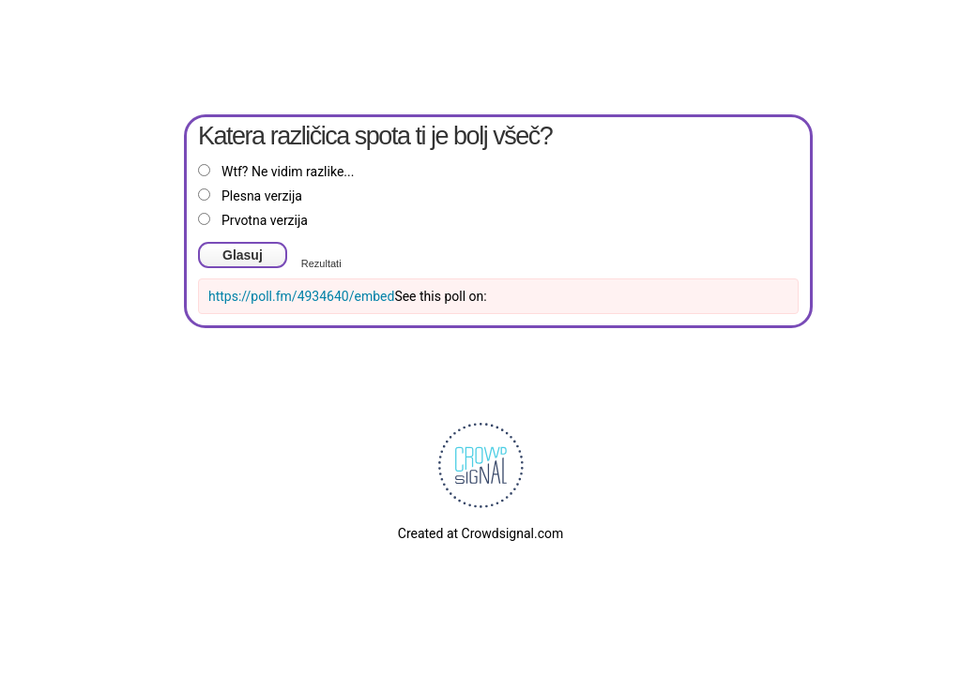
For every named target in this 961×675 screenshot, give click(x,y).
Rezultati (321, 263)
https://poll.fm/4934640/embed (301, 296)
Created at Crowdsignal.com (480, 533)
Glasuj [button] (242, 255)
